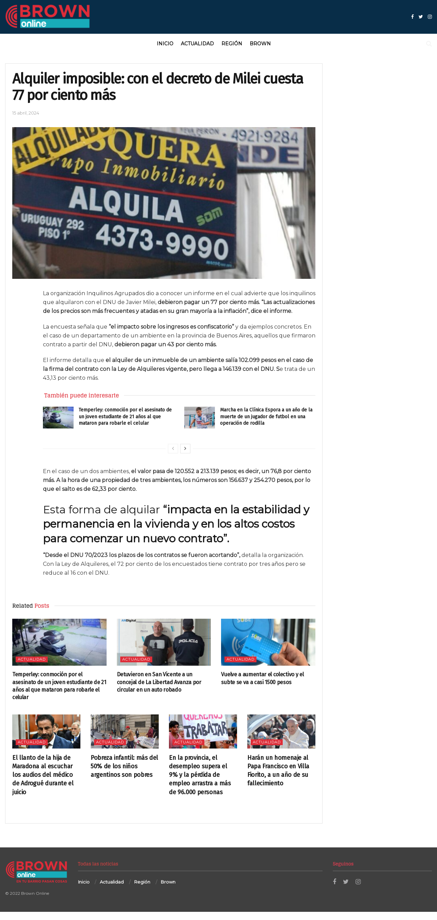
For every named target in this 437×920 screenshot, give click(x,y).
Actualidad (197, 44)
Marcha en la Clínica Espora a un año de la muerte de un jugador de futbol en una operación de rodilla (266, 416)
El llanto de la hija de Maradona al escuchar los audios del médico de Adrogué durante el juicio (42, 775)
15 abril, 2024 (25, 113)
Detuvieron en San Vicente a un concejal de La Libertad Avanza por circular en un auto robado (159, 682)
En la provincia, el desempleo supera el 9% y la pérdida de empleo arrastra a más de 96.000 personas (200, 775)
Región (231, 44)
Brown (260, 44)
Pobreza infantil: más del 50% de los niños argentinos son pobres (124, 766)
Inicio (165, 44)
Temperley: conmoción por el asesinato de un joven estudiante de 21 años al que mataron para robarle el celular (125, 416)
